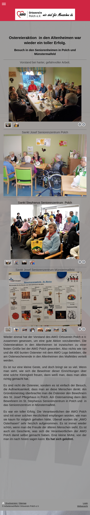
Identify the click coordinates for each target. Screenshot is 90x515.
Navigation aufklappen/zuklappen (45, 4)
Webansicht (82, 506)
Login (85, 503)
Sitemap (22, 503)
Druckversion (10, 503)
